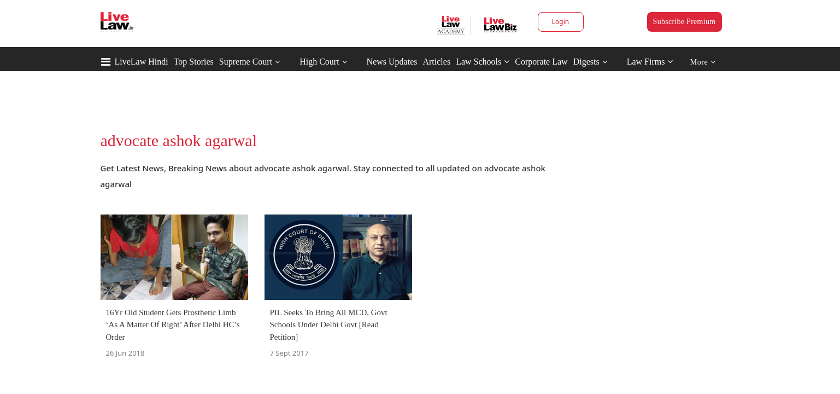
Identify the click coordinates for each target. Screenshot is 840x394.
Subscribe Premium (684, 22)
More (703, 62)
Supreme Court (245, 61)
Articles (436, 61)
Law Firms (650, 61)
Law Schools (482, 61)
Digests (586, 61)
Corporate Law (541, 61)
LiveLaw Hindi (141, 61)
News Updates (392, 61)
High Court (319, 61)
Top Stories (194, 61)
